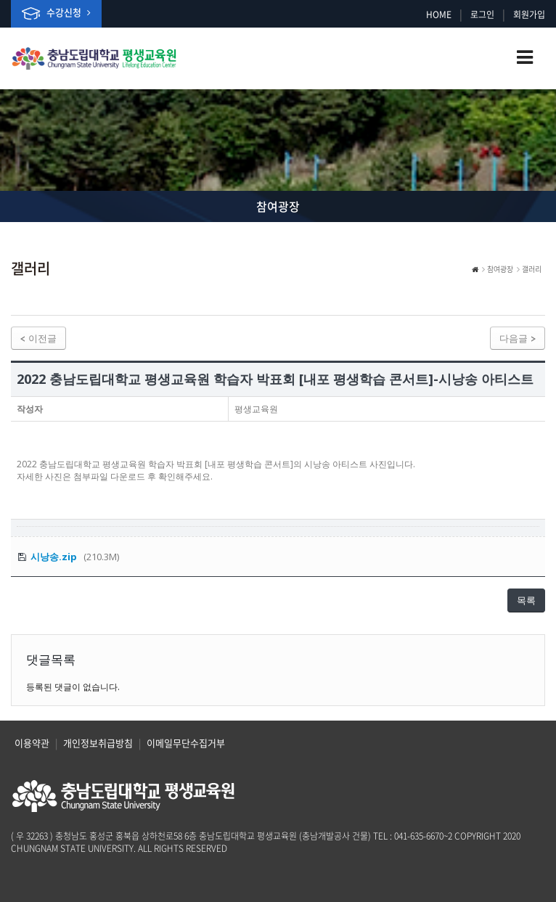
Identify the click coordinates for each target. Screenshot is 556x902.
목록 (526, 600)
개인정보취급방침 (98, 743)
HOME (438, 14)
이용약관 (32, 743)
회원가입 (529, 14)
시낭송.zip (53, 556)
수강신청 (56, 12)
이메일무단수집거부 (186, 743)
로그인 (482, 14)
